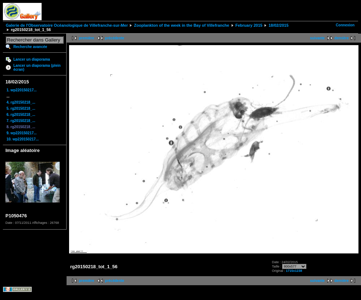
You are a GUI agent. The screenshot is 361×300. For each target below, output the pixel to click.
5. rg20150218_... (21, 108)
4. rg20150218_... (21, 102)
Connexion (345, 25)
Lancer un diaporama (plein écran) (37, 67)
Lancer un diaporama (31, 59)
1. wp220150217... (22, 90)
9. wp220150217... (22, 133)
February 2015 (249, 25)
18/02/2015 (278, 25)
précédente (114, 38)
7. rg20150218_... (21, 121)
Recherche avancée (30, 47)
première (86, 38)
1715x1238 (294, 271)
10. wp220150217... (23, 139)
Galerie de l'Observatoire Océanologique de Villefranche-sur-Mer (67, 25)
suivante (317, 38)
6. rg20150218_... (21, 115)
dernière (342, 38)
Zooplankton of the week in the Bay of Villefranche (181, 25)
